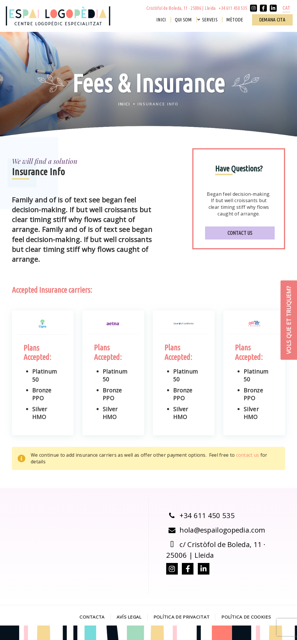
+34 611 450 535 (233, 8)
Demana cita (272, 19)
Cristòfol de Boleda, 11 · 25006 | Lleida (181, 8)
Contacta (91, 617)
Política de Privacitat (181, 617)
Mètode (234, 19)
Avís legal (129, 617)
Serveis (210, 19)
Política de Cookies (246, 617)
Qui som (183, 19)
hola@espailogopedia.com (215, 530)
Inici (161, 19)
